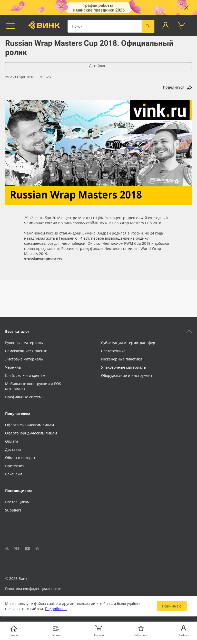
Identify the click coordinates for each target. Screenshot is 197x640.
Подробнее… (56, 608)
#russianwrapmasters (43, 258)
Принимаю (172, 606)
